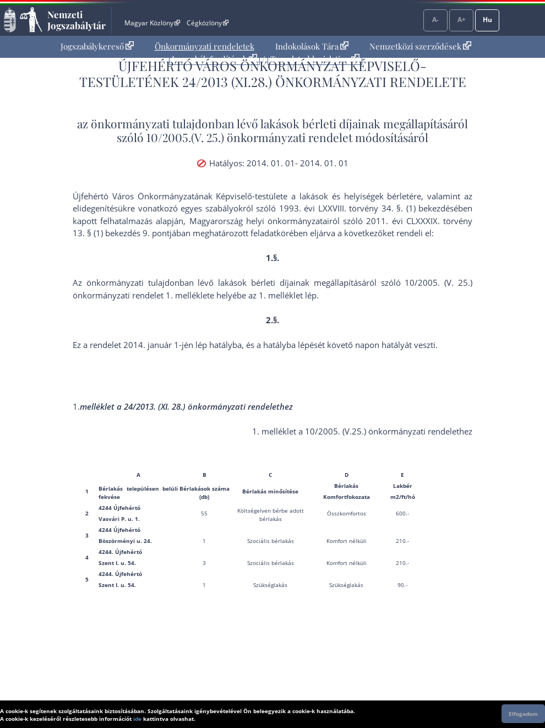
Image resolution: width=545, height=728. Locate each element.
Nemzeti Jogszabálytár (76, 19)
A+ (461, 19)
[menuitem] (97, 46)
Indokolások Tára (311, 46)
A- (435, 19)
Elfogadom (523, 714)
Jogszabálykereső (97, 46)
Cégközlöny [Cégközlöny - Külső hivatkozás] (207, 23)
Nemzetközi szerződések (420, 46)
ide (137, 718)
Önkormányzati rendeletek (204, 46)
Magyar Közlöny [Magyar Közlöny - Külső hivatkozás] (152, 23)
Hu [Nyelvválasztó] (487, 19)
